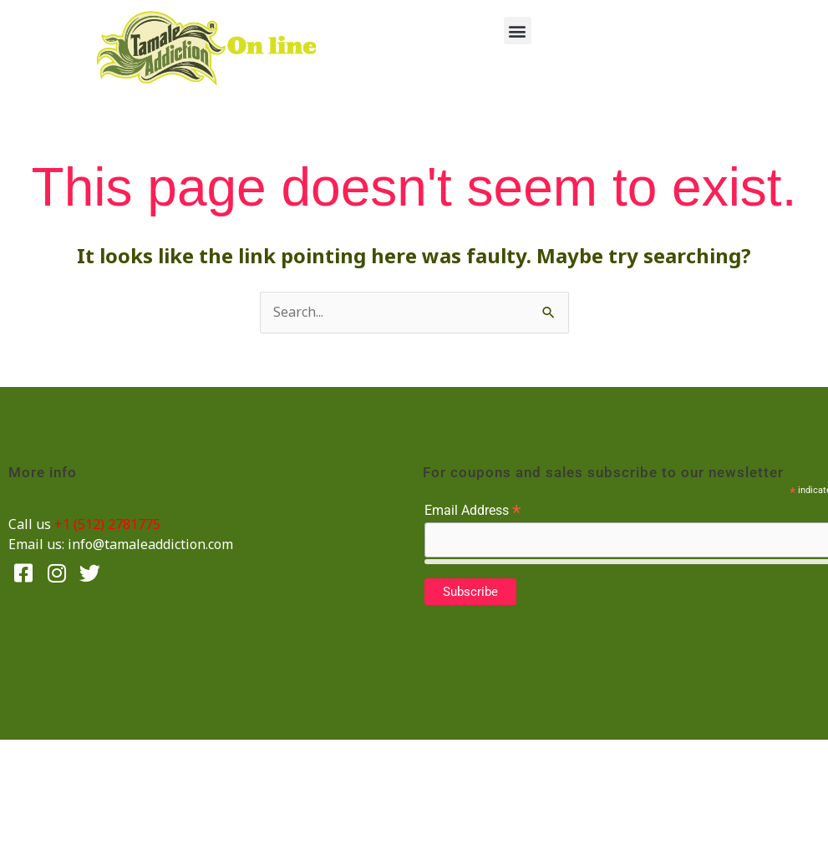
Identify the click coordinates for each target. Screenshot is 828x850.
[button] (517, 30)
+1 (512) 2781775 (107, 524)
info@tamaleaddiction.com (150, 544)
